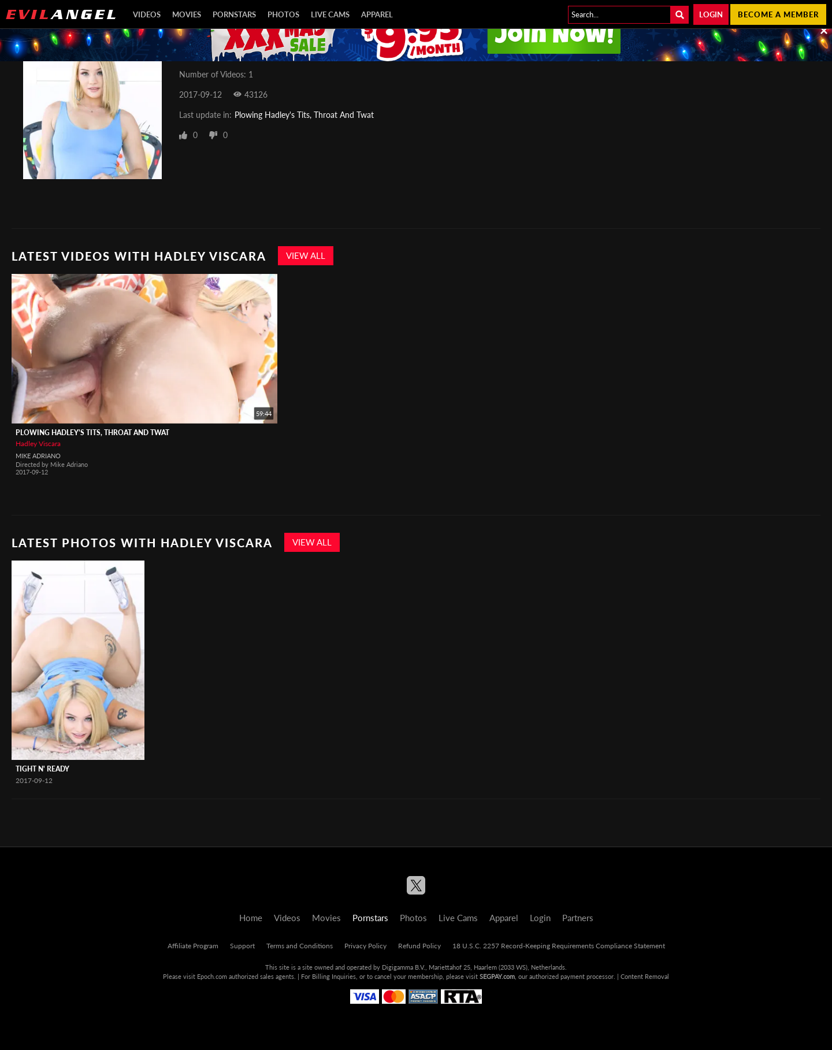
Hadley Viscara (38, 443)
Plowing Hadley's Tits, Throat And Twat (304, 115)
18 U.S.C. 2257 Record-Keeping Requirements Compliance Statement (558, 945)
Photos (283, 14)
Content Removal (645, 976)
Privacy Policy (365, 945)
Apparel (377, 14)
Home (250, 917)
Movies (186, 14)
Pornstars (234, 14)
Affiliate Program (193, 945)
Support (242, 945)
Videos (147, 14)
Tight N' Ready (42, 769)
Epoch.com (212, 976)
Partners (577, 917)
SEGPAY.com (497, 976)
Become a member (778, 14)
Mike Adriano (38, 455)
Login (711, 14)
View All (305, 255)
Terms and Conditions (299, 945)
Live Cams (330, 14)
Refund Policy (419, 945)
